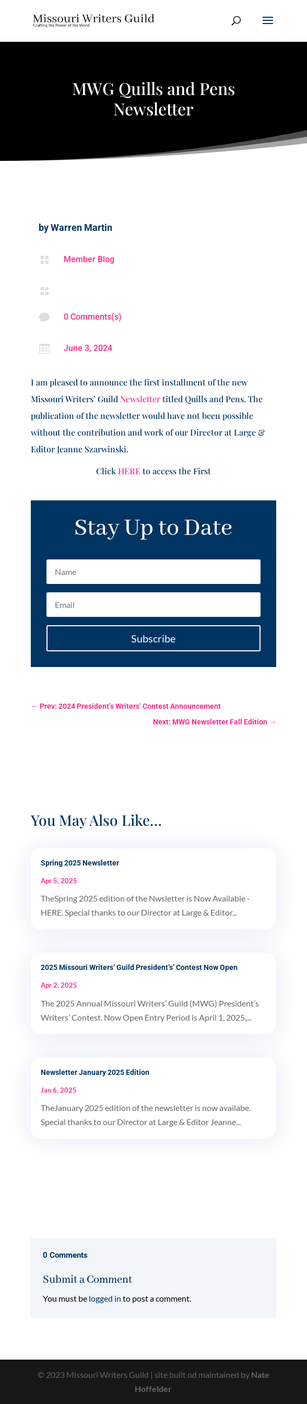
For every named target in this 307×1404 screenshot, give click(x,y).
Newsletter (140, 398)
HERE (129, 470)
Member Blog (89, 259)
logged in (105, 1298)
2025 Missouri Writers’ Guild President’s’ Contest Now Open (139, 967)
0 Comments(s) (93, 317)
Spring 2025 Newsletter (80, 863)
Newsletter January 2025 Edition (95, 1072)
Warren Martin (81, 227)
